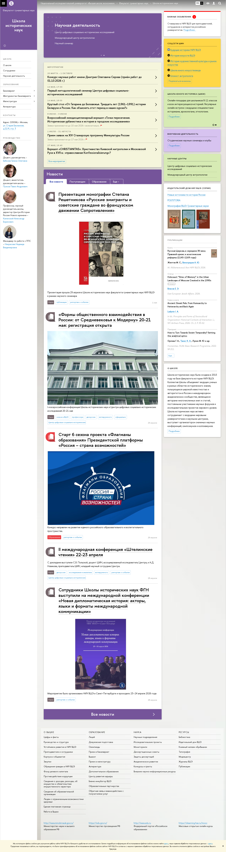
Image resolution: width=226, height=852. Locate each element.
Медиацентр (185, 756)
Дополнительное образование (104, 771)
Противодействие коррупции (58, 776)
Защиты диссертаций (144, 756)
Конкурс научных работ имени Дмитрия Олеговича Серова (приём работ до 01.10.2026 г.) (94, 79)
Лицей (92, 737)
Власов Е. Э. (173, 288)
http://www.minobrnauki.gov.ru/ (59, 823)
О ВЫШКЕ (49, 732)
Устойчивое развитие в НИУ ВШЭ (60, 747)
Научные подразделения (145, 737)
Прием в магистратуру (99, 761)
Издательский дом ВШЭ (190, 742)
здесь (166, 843)
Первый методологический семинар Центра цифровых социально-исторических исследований (88, 92)
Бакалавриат (9, 90)
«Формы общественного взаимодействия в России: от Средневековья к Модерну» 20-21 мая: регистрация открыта (104, 319)
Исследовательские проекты (148, 742)
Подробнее (174, 116)
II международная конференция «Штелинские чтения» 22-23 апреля (105, 552)
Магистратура (10, 101)
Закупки (47, 761)
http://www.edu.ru (142, 823)
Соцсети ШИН (176, 43)
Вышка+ (92, 756)
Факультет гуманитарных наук (19, 10)
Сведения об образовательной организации (59, 793)
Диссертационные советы (146, 751)
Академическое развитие (146, 761)
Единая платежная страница (57, 806)
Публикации (175, 240)
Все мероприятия (57, 161)
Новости (55, 174)
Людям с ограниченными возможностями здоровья (64, 800)
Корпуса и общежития (54, 756)
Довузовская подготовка (101, 742)
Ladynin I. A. (173, 311)
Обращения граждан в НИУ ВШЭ (59, 766)
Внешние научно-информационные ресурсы (155, 771)
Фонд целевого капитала (56, 771)
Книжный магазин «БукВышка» (193, 747)
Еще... (171, 355)
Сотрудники (9, 70)
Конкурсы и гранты (143, 766)
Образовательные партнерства (104, 786)
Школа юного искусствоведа (185, 70)
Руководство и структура (56, 742)
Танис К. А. (185, 340)
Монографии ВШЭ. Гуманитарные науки (188, 205)
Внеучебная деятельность (183, 134)
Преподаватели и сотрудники (58, 751)
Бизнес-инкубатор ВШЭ (100, 781)
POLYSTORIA (174, 200)
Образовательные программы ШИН (52, 25)
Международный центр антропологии (187, 174)
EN (202, 3)
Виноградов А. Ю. (190, 262)
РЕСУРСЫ (184, 732)
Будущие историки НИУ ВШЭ (185, 50)
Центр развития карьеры (101, 776)
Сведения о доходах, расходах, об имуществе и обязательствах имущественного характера (60, 784)
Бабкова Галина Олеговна (15, 160)
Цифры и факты (51, 737)
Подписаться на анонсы (180, 81)
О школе (7, 65)
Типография (184, 751)
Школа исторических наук (18, 25)
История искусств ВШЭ (182, 55)
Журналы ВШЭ (186, 761)
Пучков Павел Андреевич (15, 186)
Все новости (102, 714)
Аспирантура (9, 106)
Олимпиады (94, 747)
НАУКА (137, 732)
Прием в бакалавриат (99, 751)
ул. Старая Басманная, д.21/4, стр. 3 (13, 127)
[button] (218, 106)
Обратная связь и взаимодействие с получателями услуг (106, 792)
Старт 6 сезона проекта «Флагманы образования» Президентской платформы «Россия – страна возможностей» (100, 439)
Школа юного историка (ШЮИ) (186, 94)
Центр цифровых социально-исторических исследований (190, 167)
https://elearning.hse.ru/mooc (193, 823)
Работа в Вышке (51, 811)
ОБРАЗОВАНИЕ (97, 732)
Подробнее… (189, 29)
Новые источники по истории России (186, 194)
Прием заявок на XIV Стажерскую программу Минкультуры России (88, 135)
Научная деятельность (14, 75)
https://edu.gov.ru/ (98, 823)
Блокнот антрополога (181, 76)
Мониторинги (140, 747)
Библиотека (184, 737)
